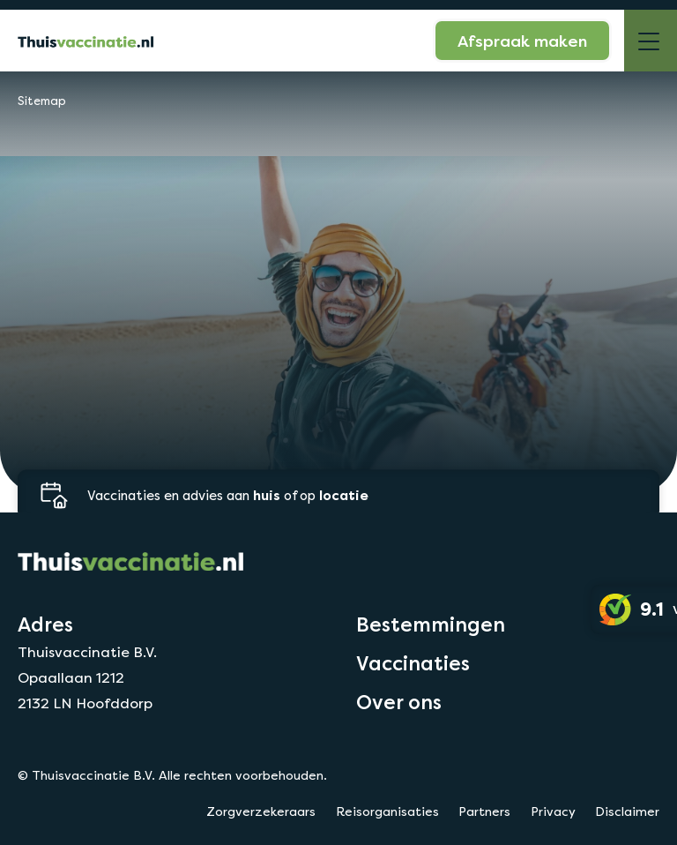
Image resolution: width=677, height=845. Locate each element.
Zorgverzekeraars (261, 811)
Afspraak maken (522, 40)
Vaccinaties (413, 663)
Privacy (553, 811)
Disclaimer (627, 811)
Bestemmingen (430, 624)
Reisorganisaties (387, 811)
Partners (484, 811)
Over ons (399, 702)
